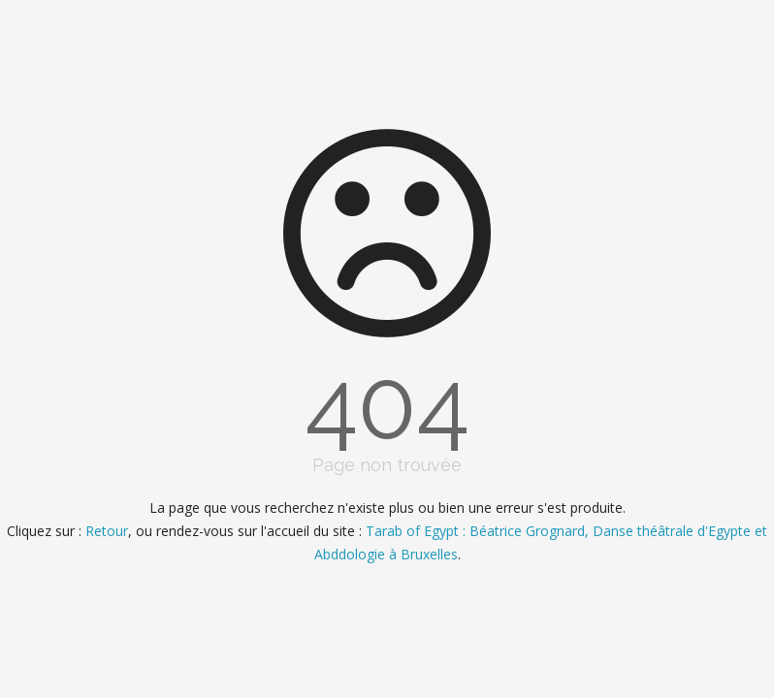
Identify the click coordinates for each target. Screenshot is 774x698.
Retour (106, 531)
